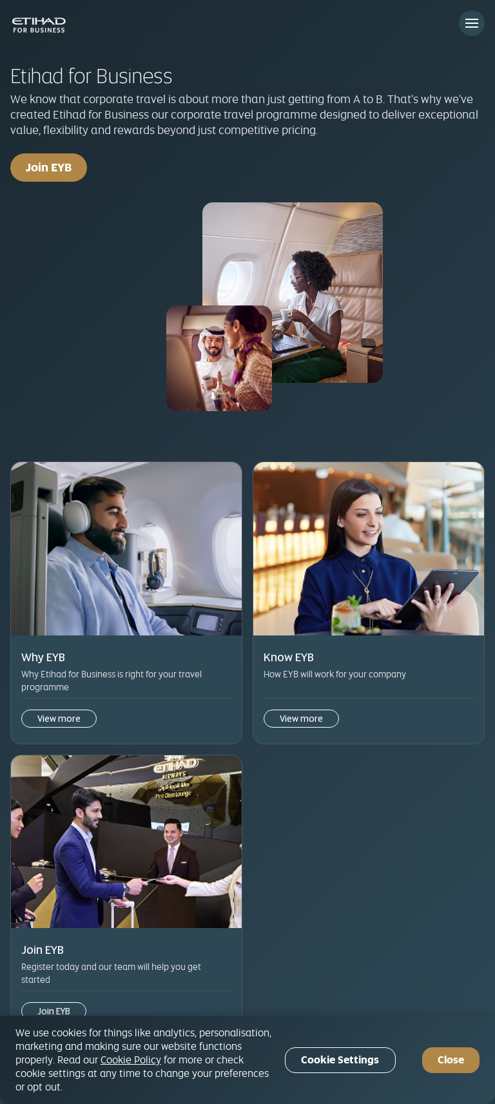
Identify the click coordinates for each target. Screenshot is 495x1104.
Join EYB (49, 167)
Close (451, 1060)
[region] (247, 1060)
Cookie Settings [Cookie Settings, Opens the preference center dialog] (340, 1060)
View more (59, 718)
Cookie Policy (131, 1059)
